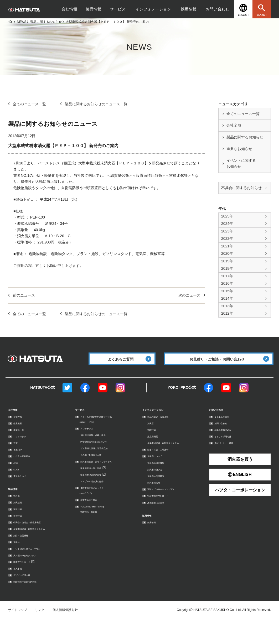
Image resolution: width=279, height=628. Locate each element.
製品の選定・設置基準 (163, 423)
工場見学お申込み (227, 437)
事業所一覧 (21, 437)
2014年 (227, 298)
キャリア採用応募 (227, 443)
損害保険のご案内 (93, 507)
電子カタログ (22, 483)
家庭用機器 (155, 443)
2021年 (227, 246)
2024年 (227, 223)
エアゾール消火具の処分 (97, 488)
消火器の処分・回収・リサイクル (104, 468)
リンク (39, 618)
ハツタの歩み (22, 443)
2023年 (227, 231)
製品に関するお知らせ (244, 137)
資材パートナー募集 (228, 450)
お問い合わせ (217, 9)
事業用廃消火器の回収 (96, 475)
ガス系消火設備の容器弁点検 (100, 455)
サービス (118, 9)
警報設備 (19, 517)
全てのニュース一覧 (243, 114)
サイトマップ (17, 618)
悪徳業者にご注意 (160, 509)
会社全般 (233, 125)
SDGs (17, 476)
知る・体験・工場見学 (163, 456)
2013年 (227, 306)
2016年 (227, 283)
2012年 (227, 313)
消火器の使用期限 (160, 483)
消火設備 (19, 510)
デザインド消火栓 (26, 583)
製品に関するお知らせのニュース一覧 (93, 104)
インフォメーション (153, 9)
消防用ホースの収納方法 (30, 589)
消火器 (18, 504)
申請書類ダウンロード (163, 503)
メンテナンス (89, 435)
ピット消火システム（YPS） (33, 556)
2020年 (227, 253)
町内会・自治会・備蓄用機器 (33, 530)
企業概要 (19, 430)
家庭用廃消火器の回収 (96, 482)
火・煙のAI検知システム (30, 563)
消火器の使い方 (158, 476)
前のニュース (21, 295)
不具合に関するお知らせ (241, 188)
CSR (16, 470)
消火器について (158, 463)
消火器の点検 (156, 489)
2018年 (227, 268)
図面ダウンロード (26, 570)
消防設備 (153, 437)
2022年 (227, 238)
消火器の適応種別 (160, 470)
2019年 (227, 261)
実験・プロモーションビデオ (167, 496)
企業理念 (19, 423)
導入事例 (19, 576)
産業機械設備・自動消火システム (37, 536)
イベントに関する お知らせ (241, 163)
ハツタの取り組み (26, 463)
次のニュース (191, 295)
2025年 (227, 216)
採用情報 (189, 9)
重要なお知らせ (239, 149)
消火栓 (18, 550)
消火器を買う (240, 466)
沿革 (16, 450)
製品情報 (93, 9)
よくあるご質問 (225, 423)
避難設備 (19, 523)
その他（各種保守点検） (97, 462)
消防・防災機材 (24, 543)
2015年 (227, 291)
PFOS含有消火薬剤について (100, 448)
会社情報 (69, 9)
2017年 (227, 276)
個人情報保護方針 (65, 618)
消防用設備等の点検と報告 (99, 442)
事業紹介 (19, 456)
